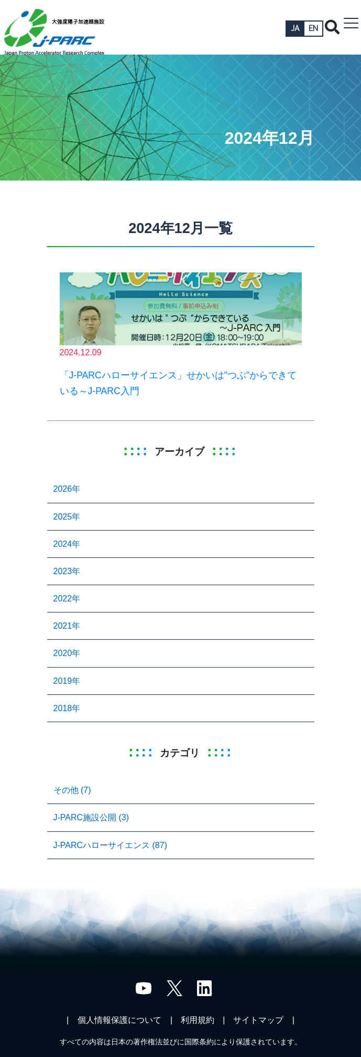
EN (313, 28)
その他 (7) (72, 790)
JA (295, 28)
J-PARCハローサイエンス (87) (110, 845)
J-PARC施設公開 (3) (91, 817)
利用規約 (197, 1020)
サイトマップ (258, 1020)
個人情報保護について (119, 1020)
